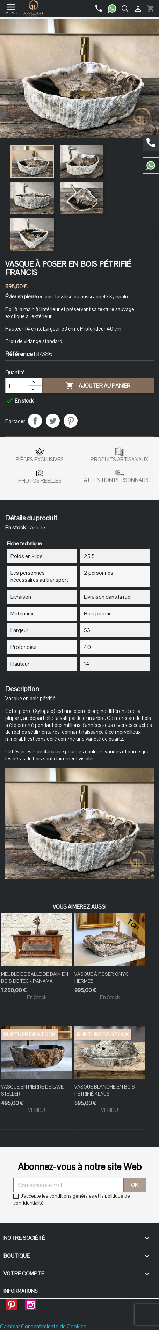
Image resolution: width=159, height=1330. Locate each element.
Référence (19, 353)
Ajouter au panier (98, 385)
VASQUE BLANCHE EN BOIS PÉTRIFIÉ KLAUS (104, 1090)
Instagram (30, 1302)
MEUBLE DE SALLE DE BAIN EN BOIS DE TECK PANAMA (34, 977)
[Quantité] (17, 385)
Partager (35, 421)
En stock (15, 527)
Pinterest (71, 421)
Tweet (53, 421)
